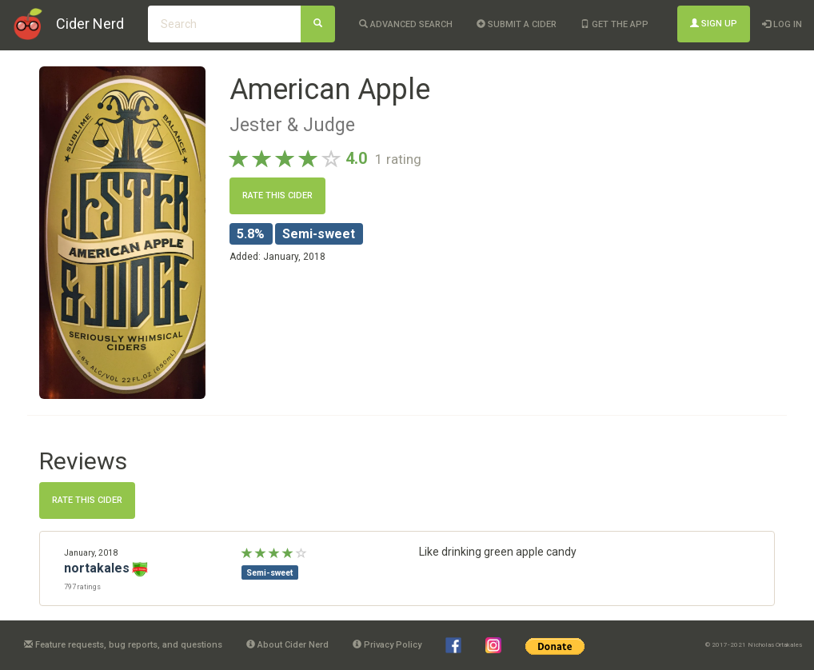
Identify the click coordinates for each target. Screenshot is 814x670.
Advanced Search (406, 24)
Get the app (614, 24)
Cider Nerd (90, 23)
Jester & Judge (292, 125)
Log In (782, 24)
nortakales (97, 568)
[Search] (318, 24)
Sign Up (713, 23)
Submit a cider (517, 24)
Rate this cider (277, 195)
